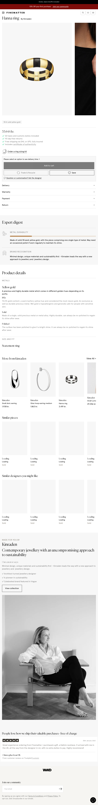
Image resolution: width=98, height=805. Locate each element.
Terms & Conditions (36, 796)
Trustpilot (35, 758)
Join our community (61, 7)
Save (72, 173)
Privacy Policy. (52, 796)
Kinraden (27, 19)
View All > (91, 358)
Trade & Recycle (26, 172)
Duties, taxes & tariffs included (49, 2)
